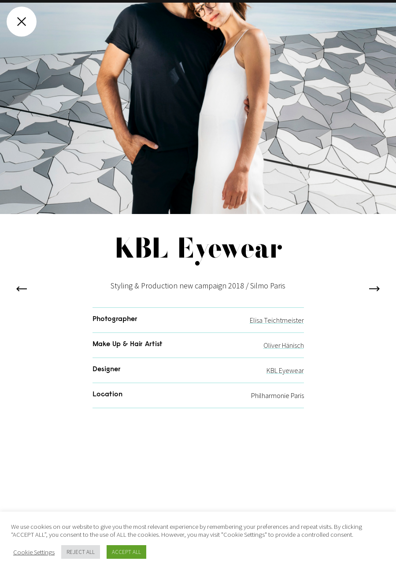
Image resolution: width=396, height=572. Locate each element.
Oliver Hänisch (283, 355)
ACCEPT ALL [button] (126, 552)
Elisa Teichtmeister (277, 330)
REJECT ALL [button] (81, 552)
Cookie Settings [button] (34, 552)
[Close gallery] (22, 22)
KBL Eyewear (285, 380)
